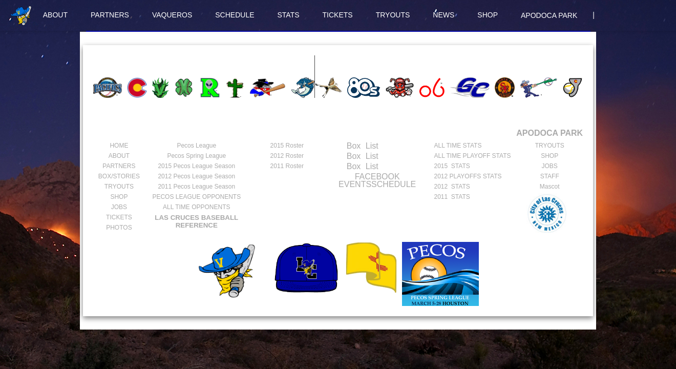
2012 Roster (287, 155)
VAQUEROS (172, 15)
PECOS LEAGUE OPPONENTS (196, 196)
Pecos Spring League (196, 155)
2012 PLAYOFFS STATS (467, 176)
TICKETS (338, 15)
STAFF (549, 176)
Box (343, 146)
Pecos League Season (196, 166)
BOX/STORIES (119, 176)
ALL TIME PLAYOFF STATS (472, 155)
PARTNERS (110, 15)
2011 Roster (287, 166)
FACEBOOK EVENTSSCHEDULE (377, 180)
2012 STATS (452, 186)
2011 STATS (452, 196)
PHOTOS (119, 227)
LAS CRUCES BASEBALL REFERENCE (196, 221)
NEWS (443, 15)
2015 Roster (287, 145)
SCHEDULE (234, 15)
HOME (119, 145)
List (370, 146)
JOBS (119, 207)
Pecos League (196, 145)
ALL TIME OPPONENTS (196, 207)
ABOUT (55, 15)
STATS (289, 15)
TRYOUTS (393, 15)
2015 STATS (452, 166)
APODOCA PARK (549, 15)
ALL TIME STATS (457, 145)
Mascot (550, 186)
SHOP (487, 15)
